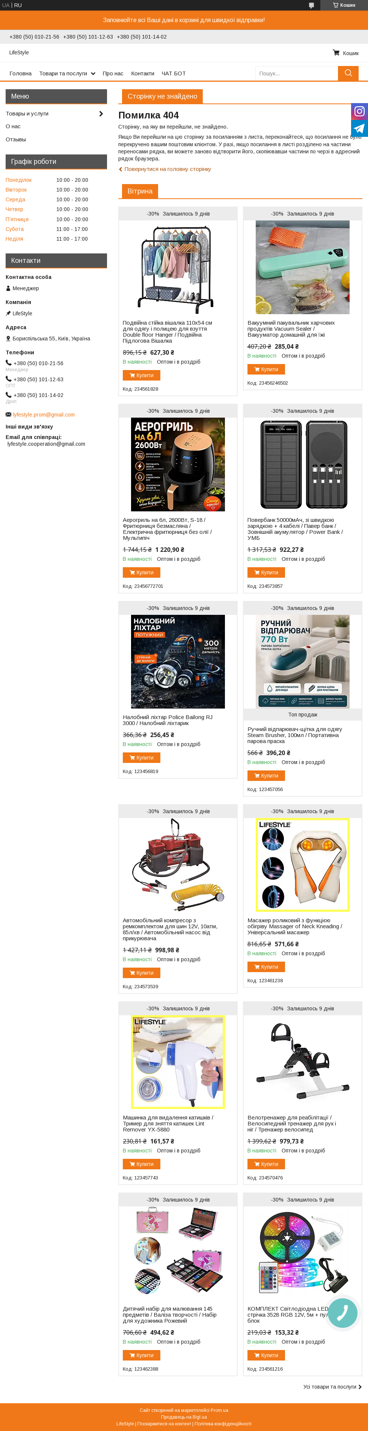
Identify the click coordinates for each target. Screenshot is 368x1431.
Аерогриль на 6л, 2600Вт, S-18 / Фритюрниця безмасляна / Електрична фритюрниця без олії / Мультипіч (167, 529)
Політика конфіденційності (223, 1424)
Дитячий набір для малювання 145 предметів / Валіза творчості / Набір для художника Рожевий (170, 1315)
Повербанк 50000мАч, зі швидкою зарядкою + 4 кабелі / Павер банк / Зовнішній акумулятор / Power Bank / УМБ (295, 529)
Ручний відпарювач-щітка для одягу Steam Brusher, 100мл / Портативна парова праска (294, 735)
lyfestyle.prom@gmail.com (44, 415)
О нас (13, 126)
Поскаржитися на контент (164, 1424)
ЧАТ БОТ (174, 73)
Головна (20, 73)
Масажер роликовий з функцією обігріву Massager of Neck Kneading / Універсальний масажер (294, 926)
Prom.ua (219, 1410)
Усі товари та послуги (329, 1387)
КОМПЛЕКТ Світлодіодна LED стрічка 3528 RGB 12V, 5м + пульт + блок (293, 1315)
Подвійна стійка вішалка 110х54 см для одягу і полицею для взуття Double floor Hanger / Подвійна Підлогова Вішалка (167, 332)
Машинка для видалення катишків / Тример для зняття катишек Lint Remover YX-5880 (168, 1124)
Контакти (142, 73)
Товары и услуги (27, 113)
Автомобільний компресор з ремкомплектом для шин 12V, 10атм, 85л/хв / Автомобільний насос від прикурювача (170, 929)
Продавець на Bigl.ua (184, 1417)
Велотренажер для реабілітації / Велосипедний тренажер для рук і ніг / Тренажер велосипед (291, 1124)
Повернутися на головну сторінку (168, 169)
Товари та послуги (63, 73)
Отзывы (16, 139)
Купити (145, 375)
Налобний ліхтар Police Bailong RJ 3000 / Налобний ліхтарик (168, 720)
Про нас (113, 73)
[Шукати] (348, 73)
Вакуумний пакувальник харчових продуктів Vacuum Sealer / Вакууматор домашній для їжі (291, 329)
